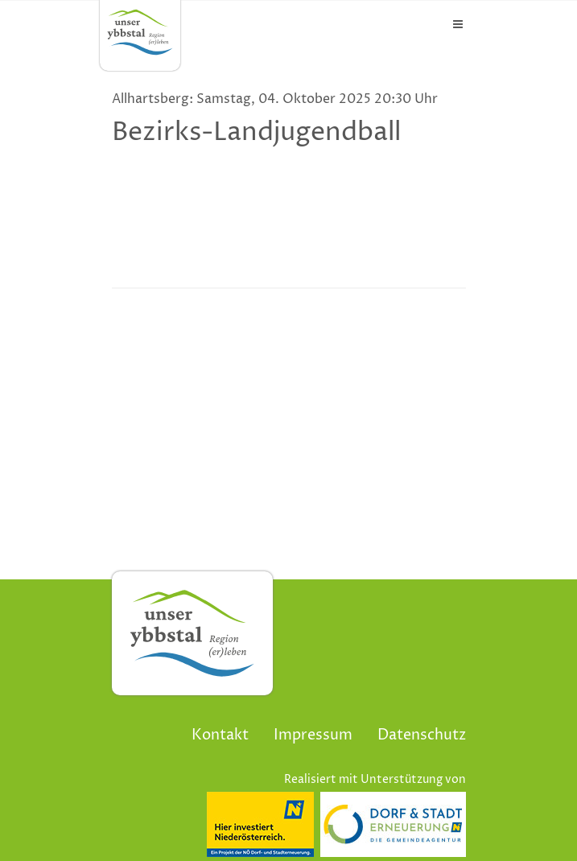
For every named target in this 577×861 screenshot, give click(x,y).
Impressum (313, 735)
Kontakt (220, 735)
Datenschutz (421, 735)
